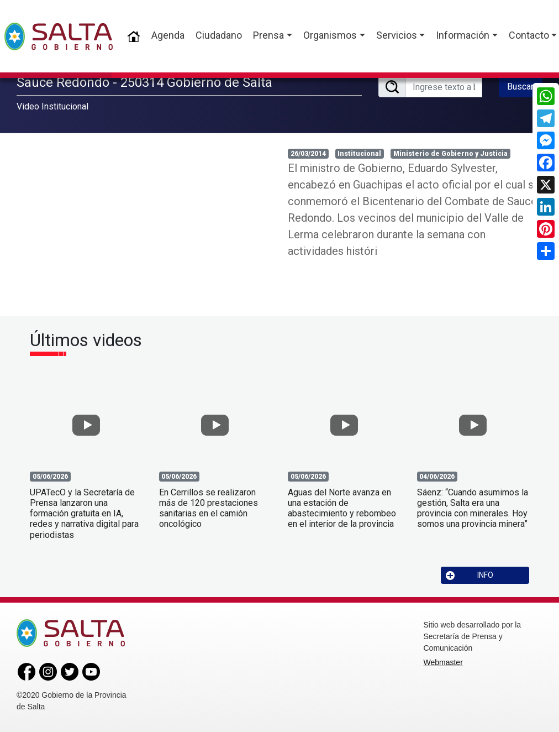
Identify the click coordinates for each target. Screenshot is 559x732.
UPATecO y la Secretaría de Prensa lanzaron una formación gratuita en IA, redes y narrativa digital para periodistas (84, 513)
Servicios (396, 35)
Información (462, 35)
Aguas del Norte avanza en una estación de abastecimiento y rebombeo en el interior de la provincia (342, 508)
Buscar (520, 86)
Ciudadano (219, 35)
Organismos (330, 35)
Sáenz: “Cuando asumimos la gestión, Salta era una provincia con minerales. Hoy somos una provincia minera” (472, 508)
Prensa (268, 35)
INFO (469, 575)
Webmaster (443, 662)
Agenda (167, 35)
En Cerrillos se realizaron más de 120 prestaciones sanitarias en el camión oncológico (208, 508)
